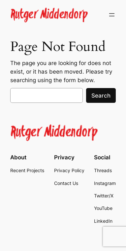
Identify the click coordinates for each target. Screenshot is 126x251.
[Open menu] (112, 15)
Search (100, 95)
